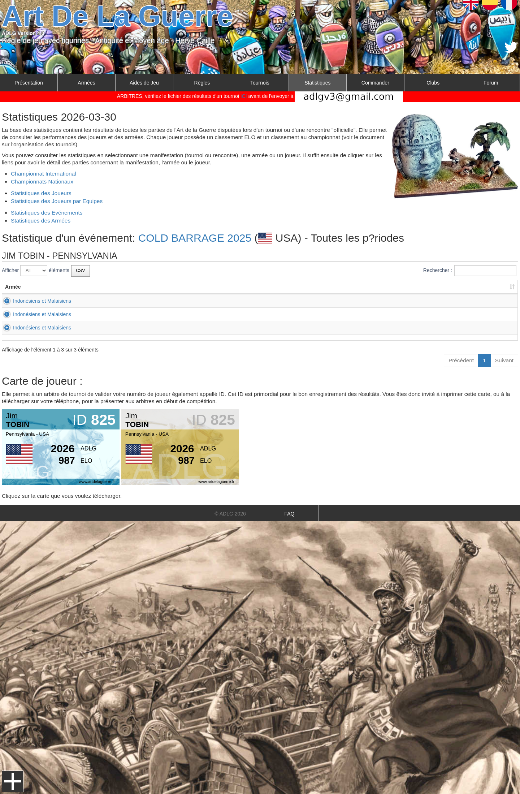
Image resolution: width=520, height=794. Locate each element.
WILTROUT (216, 328)
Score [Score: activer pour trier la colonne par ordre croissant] (414, 287)
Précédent (461, 360)
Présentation (28, 83)
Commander (375, 83)
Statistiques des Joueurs (41, 193)
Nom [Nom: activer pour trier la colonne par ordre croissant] (208, 287)
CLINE (210, 314)
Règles (202, 83)
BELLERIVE (217, 301)
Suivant (504, 360)
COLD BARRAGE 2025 (194, 238)
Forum (491, 83)
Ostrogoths (284, 301)
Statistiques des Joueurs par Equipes (57, 201)
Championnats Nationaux (42, 181)
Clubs (432, 83)
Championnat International (43, 174)
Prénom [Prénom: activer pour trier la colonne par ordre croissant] (145, 287)
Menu (12, 781)
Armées (86, 83)
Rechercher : (469, 270)
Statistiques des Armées (40, 220)
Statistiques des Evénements (46, 213)
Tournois (259, 83)
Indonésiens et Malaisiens (34, 301)
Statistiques (317, 83)
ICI (243, 96)
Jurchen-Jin (285, 328)
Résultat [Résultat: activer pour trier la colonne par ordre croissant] (348, 287)
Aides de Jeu (144, 83)
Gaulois (280, 314)
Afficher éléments (35, 270)
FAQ (289, 514)
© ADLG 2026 (230, 514)
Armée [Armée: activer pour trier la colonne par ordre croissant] (13, 287)
